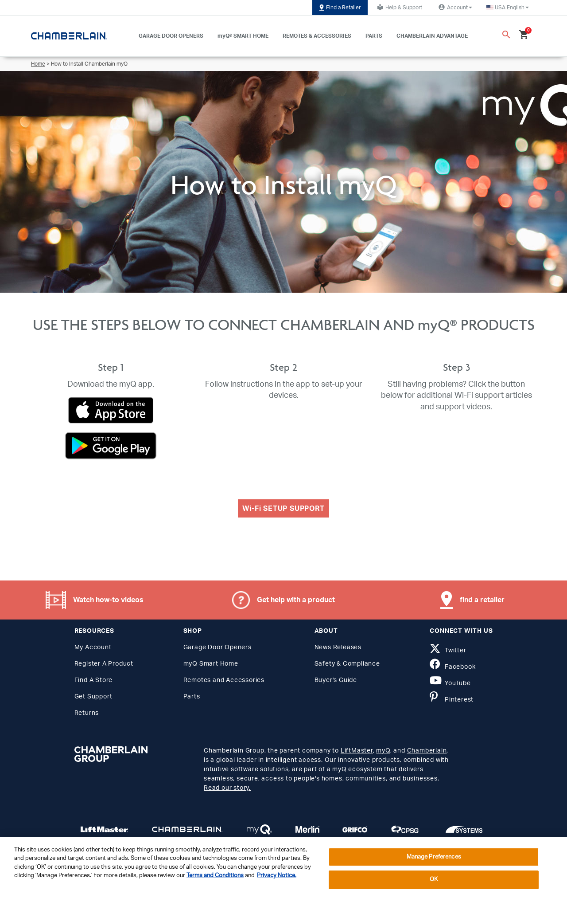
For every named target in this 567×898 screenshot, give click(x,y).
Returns (86, 713)
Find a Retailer (340, 7)
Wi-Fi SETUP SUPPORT (283, 508)
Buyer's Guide (336, 680)
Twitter (448, 650)
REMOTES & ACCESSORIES (317, 36)
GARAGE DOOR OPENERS (171, 36)
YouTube (450, 683)
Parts (191, 697)
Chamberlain (427, 751)
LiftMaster (357, 751)
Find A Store (93, 680)
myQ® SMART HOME (242, 36)
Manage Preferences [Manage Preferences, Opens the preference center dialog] (434, 857)
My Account (93, 647)
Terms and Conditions (215, 875)
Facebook (452, 667)
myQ (383, 751)
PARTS (373, 36)
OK (434, 879)
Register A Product (103, 664)
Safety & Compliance (347, 664)
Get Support (93, 697)
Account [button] (454, 7)
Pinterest (452, 700)
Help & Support (398, 7)
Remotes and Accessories (223, 680)
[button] (507, 7)
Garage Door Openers (217, 647)
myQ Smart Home (210, 664)
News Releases (338, 647)
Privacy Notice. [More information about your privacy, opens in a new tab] (276, 875)
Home (38, 64)
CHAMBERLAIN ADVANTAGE (432, 36)
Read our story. (227, 788)
